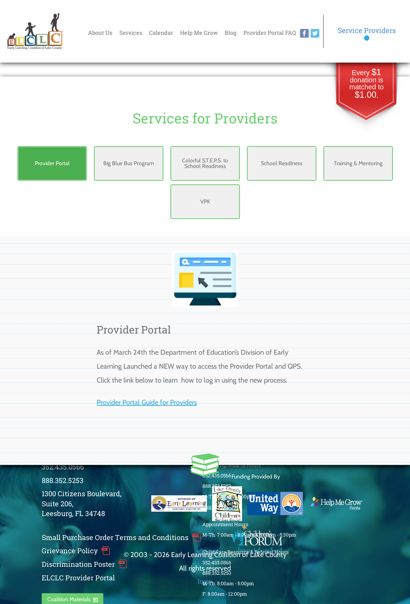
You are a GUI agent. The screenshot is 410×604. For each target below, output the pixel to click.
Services (130, 32)
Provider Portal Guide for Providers (147, 402)
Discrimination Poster (78, 564)
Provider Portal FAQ (269, 32)
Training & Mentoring (358, 163)
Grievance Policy (70, 550)
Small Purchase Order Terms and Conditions (115, 537)
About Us (100, 32)
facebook (304, 33)
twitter (315, 33)
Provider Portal (52, 163)
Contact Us (215, 507)
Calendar (161, 32)
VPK (205, 201)
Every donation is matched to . (366, 84)
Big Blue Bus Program (128, 163)
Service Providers (367, 30)
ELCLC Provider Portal (78, 577)
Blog (230, 32)
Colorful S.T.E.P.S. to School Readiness (205, 163)
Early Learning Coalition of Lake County (35, 31)
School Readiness (282, 163)
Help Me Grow (199, 32)
